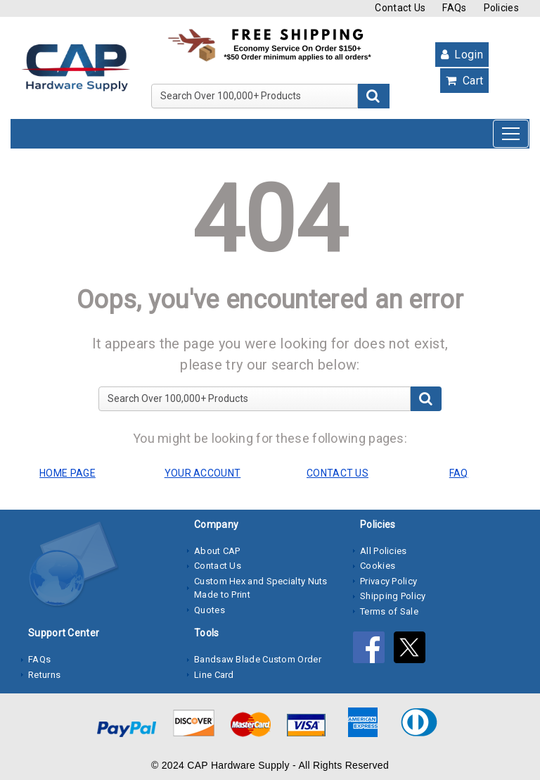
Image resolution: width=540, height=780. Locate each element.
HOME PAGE (67, 473)
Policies (501, 7)
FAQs (454, 7)
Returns (44, 674)
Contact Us (400, 7)
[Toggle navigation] (511, 134)
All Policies (383, 551)
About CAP (217, 551)
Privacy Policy (388, 581)
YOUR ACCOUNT (203, 473)
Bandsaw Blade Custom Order (257, 659)
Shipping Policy (393, 596)
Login (462, 54)
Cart (464, 80)
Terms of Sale (389, 611)
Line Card (214, 674)
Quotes (209, 610)
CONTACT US (337, 473)
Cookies (377, 565)
